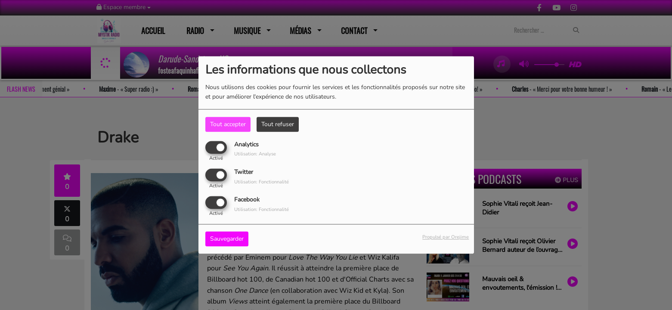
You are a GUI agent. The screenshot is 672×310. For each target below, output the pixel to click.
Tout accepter (228, 124)
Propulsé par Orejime (445, 237)
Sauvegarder (227, 239)
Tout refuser (277, 124)
